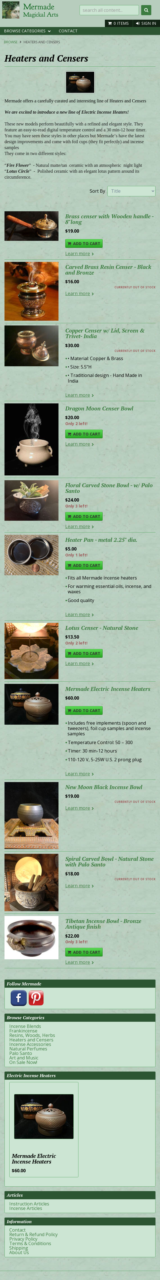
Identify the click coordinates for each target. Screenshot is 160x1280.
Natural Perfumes (28, 1049)
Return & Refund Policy (33, 1234)
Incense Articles (25, 1208)
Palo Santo (20, 1053)
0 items (121, 23)
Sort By (97, 191)
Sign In (148, 23)
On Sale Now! (23, 1062)
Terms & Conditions (30, 1243)
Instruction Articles (29, 1204)
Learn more (77, 253)
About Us (19, 1252)
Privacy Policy (23, 1239)
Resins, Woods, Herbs (32, 1035)
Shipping (18, 1248)
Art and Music (23, 1058)
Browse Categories (25, 30)
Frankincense (23, 1031)
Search (146, 10)
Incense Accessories (30, 1044)
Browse (10, 42)
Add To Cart (86, 243)
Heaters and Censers (42, 42)
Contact (68, 30)
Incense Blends (25, 1026)
